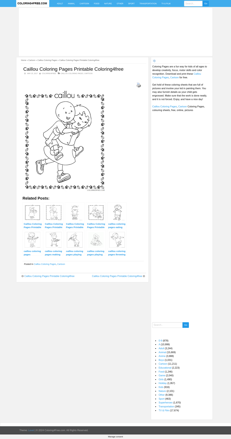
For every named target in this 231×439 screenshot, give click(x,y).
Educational (165, 367)
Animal (71, 4)
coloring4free (49, 73)
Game (162, 375)
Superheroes (166, 402)
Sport (131, 4)
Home (23, 60)
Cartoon (84, 4)
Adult (60, 4)
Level (31, 430)
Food (96, 4)
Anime (162, 356)
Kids (161, 387)
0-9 (160, 340)
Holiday (163, 383)
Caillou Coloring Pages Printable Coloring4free (49, 276)
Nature (108, 4)
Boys (161, 360)
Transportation (148, 4)
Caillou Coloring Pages (47, 60)
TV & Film (166, 4)
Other (120, 4)
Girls (161, 379)
